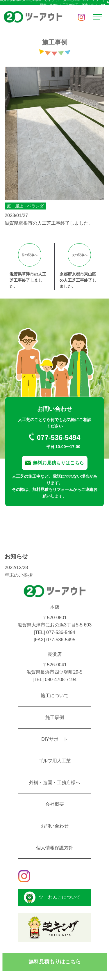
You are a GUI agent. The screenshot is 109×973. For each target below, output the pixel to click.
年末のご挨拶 (19, 575)
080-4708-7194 (61, 679)
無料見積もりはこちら (54, 962)
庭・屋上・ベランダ (25, 206)
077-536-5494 (60, 632)
